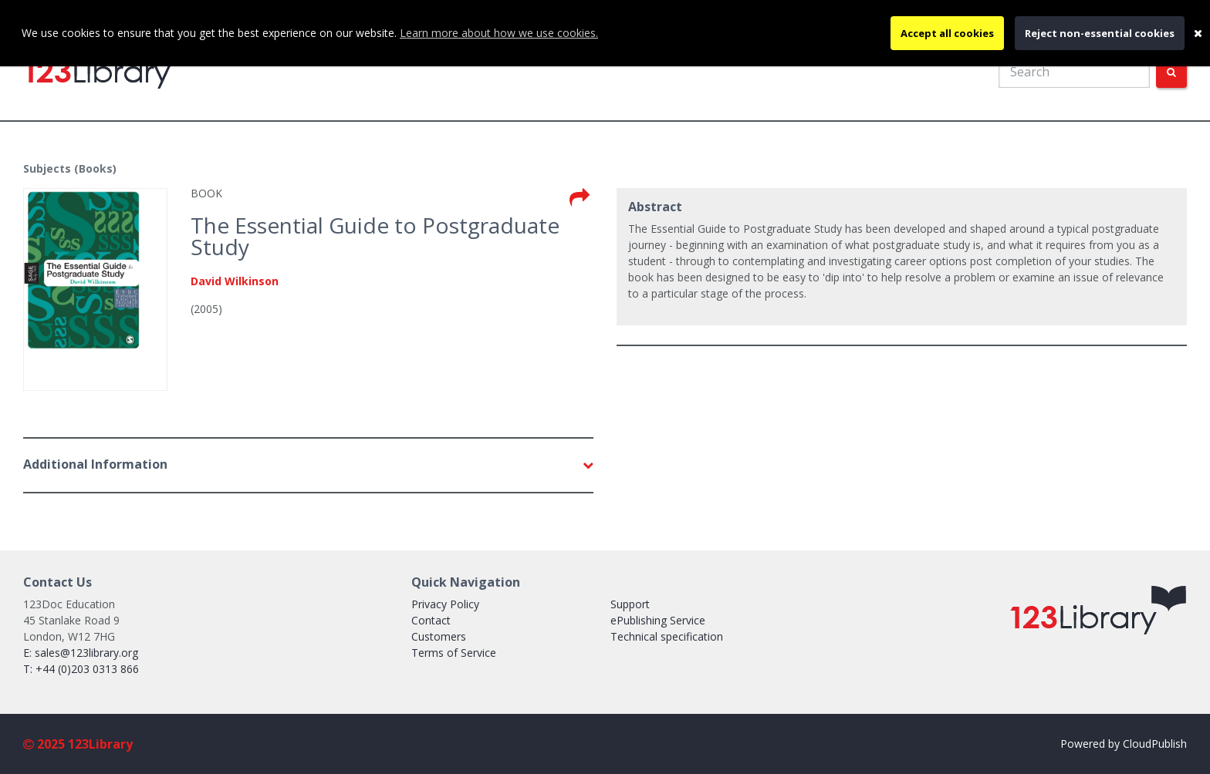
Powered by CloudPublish (1123, 743)
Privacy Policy (445, 604)
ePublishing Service (657, 620)
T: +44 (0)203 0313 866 (81, 668)
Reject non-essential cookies (1100, 33)
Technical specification (666, 636)
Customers (438, 636)
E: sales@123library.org (80, 652)
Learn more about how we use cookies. (499, 32)
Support (630, 604)
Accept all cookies (947, 33)
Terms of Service (453, 652)
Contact (431, 620)
